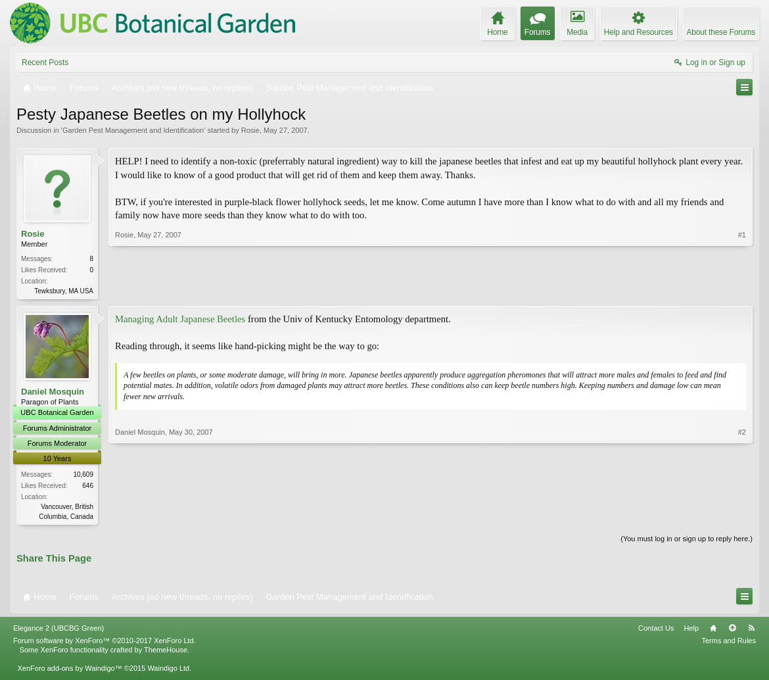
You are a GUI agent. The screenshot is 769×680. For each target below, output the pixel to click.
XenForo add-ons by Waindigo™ (69, 671)
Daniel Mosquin (52, 393)
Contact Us (656, 631)
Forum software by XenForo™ (104, 643)
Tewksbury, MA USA (63, 291)
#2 (742, 516)
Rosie (250, 130)
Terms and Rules (728, 643)
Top (732, 630)
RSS (751, 630)
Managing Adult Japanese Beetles (180, 320)
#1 (742, 289)
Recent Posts (45, 62)
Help (691, 631)
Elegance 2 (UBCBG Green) (58, 631)
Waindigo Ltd (168, 671)
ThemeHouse (165, 652)
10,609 (83, 475)
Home (713, 630)
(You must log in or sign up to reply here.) (686, 541)
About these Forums (721, 32)
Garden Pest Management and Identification (133, 130)
